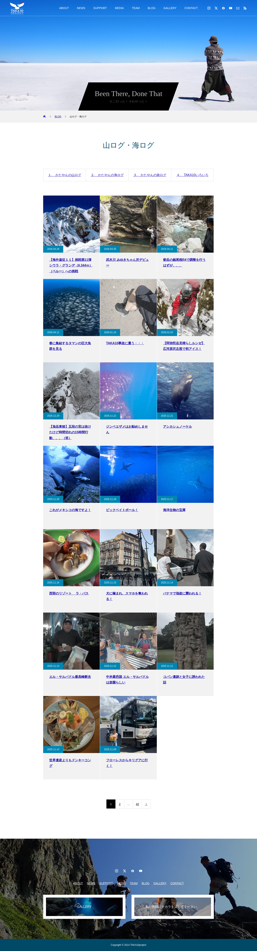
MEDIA (119, 8)
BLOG (152, 8)
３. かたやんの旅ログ (149, 175)
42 (137, 804)
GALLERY (169, 8)
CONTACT (191, 8)
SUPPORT (100, 8)
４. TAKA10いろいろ (192, 175)
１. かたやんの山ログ (64, 175)
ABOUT (64, 8)
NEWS (81, 8)
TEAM (136, 8)
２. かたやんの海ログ (107, 175)
